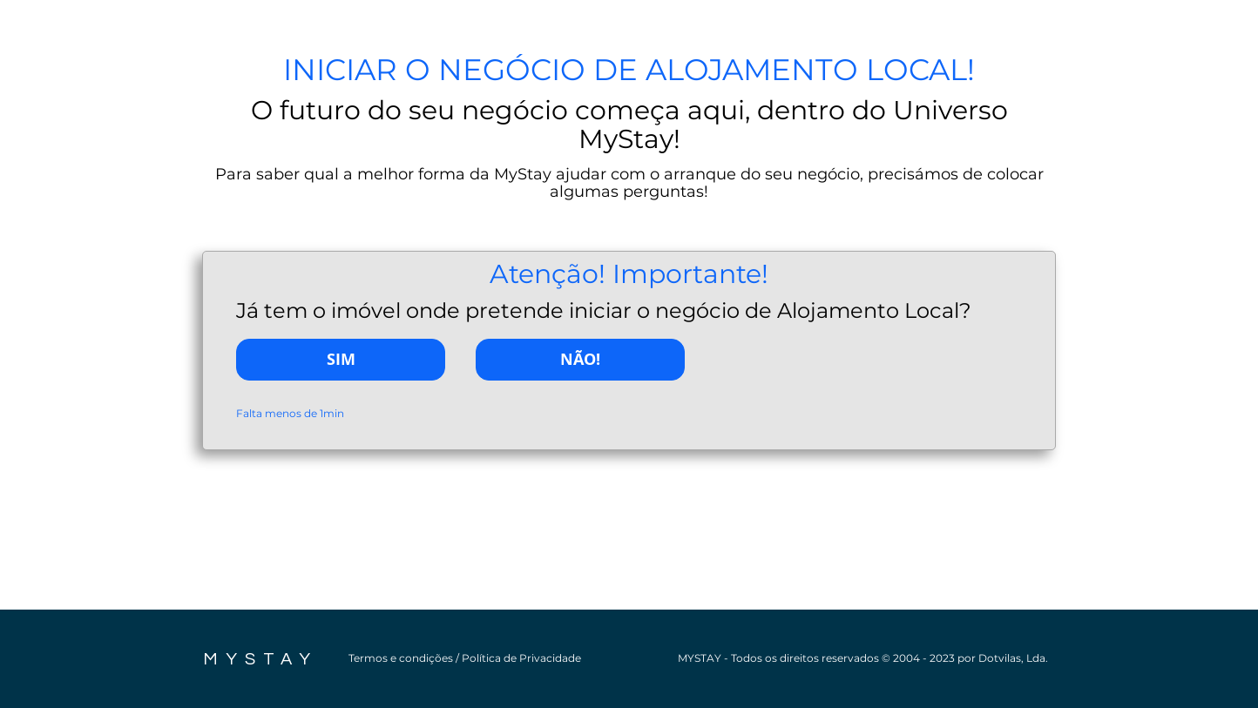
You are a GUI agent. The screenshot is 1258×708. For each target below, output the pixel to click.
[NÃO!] (580, 360)
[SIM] (340, 360)
